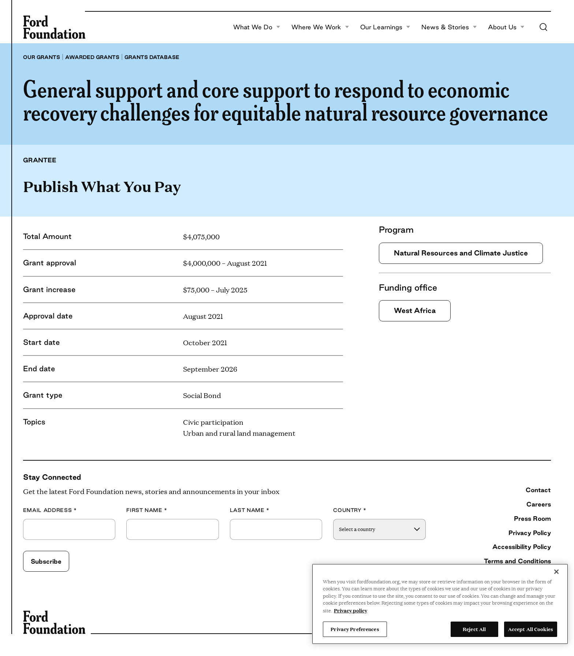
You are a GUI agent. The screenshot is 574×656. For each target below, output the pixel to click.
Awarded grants (92, 57)
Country (349, 510)
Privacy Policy (529, 532)
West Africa (415, 310)
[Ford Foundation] (54, 27)
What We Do (256, 27)
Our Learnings (385, 27)
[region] (440, 604)
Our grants (41, 57)
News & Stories (449, 27)
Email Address (50, 510)
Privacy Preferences (355, 629)
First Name (146, 510)
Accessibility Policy (521, 546)
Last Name (249, 510)
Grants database (151, 57)
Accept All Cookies (530, 629)
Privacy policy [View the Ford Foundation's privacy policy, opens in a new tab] (350, 610)
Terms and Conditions (517, 560)
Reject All (474, 629)
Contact (538, 489)
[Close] (556, 572)
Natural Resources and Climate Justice (461, 253)
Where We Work (320, 27)
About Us (506, 27)
